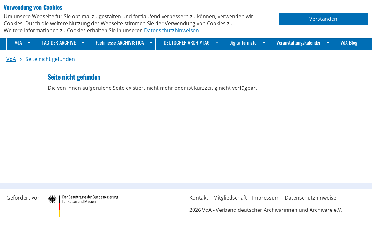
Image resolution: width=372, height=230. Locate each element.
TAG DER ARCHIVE (63, 42)
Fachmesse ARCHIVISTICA (124, 42)
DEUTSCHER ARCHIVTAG (191, 42)
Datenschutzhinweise (310, 197)
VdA (23, 42)
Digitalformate (247, 42)
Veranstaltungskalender (302, 42)
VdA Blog (348, 42)
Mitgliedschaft (230, 197)
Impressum (266, 197)
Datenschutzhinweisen (171, 30)
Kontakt (198, 197)
